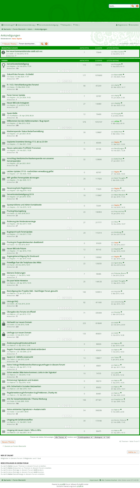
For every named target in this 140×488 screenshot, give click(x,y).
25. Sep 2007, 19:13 (24, 432)
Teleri (12, 359)
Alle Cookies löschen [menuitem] (109, 480)
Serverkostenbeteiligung (18, 64)
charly (116, 85)
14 (68, 329)
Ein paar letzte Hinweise (17, 280)
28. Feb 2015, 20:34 (23, 304)
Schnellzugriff (9, 25)
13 (70, 298)
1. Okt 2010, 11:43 (23, 375)
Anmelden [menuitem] (135, 25)
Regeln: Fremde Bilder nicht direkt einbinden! (26, 349)
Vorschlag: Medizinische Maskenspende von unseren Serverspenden (30, 159)
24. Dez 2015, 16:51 (23, 265)
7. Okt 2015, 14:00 (23, 275)
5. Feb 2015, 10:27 (22, 335)
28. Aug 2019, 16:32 (24, 190)
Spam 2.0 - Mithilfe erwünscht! (20, 357)
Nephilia (117, 249)
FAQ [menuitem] (76, 25)
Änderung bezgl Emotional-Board (21, 343)
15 (70, 329)
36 (63, 128)
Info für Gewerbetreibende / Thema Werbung (27, 399)
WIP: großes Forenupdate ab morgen (23, 177)
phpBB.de (80, 486)
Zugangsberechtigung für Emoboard (23, 256)
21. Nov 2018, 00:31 (23, 213)
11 (68, 81)
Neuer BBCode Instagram (18, 103)
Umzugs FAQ (12, 301)
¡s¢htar (117, 121)
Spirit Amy (118, 263)
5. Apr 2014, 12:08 (23, 345)
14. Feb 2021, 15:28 (24, 150)
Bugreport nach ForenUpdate (19, 232)
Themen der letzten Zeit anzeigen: (48, 437)
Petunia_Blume (120, 273)
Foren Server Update (16, 95)
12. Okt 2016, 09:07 (23, 245)
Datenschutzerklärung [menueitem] (26, 25)
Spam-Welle (12, 113)
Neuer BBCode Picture (16, 248)
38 (68, 128)
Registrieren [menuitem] (123, 25)
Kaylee (19, 38)
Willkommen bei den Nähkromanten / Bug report (28, 121)
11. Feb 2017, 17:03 (24, 234)
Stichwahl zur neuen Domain (19, 322)
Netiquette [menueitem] (66, 25)
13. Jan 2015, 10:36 (24, 293)
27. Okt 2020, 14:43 (24, 174)
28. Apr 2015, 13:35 (24, 283)
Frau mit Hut (119, 211)
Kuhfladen (14, 115)
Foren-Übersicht (19, 29)
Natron (12, 283)
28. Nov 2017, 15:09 (24, 224)
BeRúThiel (118, 132)
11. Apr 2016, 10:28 (24, 258)
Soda (12, 401)
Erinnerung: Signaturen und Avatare (22, 380)
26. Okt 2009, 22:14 (24, 352)
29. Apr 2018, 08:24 (27, 115)
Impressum (94, 480)
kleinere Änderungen (16, 273)
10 (65, 81)
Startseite (7, 29)
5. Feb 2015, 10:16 (21, 54)
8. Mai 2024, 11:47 (22, 77)
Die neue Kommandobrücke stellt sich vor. (24, 51)
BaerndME (118, 75)
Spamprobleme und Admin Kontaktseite (24, 204)
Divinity (117, 312)
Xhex (116, 222)
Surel (12, 265)
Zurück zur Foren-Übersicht (14, 446)
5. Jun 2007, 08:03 (22, 412)
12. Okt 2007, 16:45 (24, 422)
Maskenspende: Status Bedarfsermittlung (25, 131)
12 (70, 81)
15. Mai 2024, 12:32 (23, 87)
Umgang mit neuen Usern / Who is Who (24, 430)
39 (70, 128)
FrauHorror (118, 399)
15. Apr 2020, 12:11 (24, 180)
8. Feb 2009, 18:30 (22, 401)
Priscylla (117, 64)
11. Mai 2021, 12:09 (24, 144)
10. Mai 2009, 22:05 (24, 395)
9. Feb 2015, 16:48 (22, 324)
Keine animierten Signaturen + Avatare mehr (26, 409)
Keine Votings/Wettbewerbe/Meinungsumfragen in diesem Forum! (36, 364)
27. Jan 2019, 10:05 (24, 197)
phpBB (62, 484)
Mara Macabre (119, 195)
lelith (11, 54)
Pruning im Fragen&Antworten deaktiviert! (25, 242)
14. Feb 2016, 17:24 (24, 66)
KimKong (117, 232)
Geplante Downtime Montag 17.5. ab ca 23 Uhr (27, 141)
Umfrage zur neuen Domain (19, 332)
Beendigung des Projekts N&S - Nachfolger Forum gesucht (32, 291)
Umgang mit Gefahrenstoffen (20, 419)
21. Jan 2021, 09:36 (24, 134)
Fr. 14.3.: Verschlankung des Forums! (23, 84)
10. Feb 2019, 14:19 (24, 207)
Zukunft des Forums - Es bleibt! (20, 74)
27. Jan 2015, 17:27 (24, 314)
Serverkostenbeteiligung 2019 (20, 194)
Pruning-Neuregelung (16, 211)
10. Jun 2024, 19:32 (24, 97)
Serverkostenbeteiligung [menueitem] (48, 25)
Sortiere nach (80, 437)
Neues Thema (9, 43)
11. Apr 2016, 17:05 (24, 251)
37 (65, 128)
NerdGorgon (119, 148)
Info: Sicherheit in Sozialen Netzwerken (24, 386)
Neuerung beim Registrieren (19, 188)
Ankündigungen (10, 35)
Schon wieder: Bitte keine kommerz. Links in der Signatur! (31, 372)
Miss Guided (119, 52)
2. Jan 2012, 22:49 (22, 359)
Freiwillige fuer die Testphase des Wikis (24, 262)
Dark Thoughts (120, 178)
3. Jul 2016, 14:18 (23, 105)
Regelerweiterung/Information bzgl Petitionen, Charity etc (32, 392)
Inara (14, 38)
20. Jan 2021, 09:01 (24, 163)
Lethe (116, 373)
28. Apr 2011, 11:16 (24, 367)
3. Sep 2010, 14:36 (23, 382)
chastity (117, 103)
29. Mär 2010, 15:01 (24, 389)
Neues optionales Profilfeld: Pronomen (24, 148)
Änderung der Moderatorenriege (21, 221)
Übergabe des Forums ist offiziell (21, 312)
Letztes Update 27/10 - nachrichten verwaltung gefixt (30, 171)
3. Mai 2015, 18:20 (23, 123)
